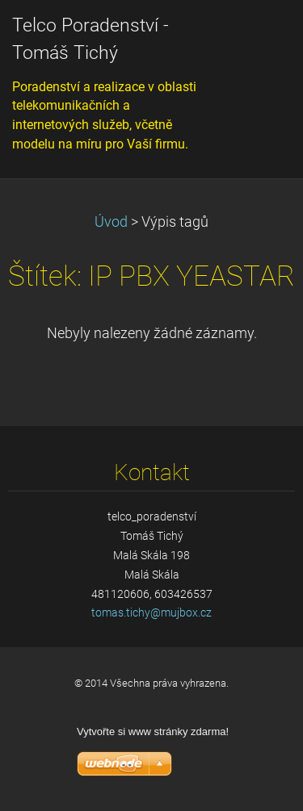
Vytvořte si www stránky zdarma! (153, 731)
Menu (258, 36)
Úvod (111, 222)
